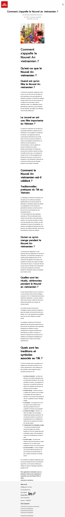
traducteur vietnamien (27, 515)
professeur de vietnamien (27, 508)
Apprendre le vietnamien (27, 480)
